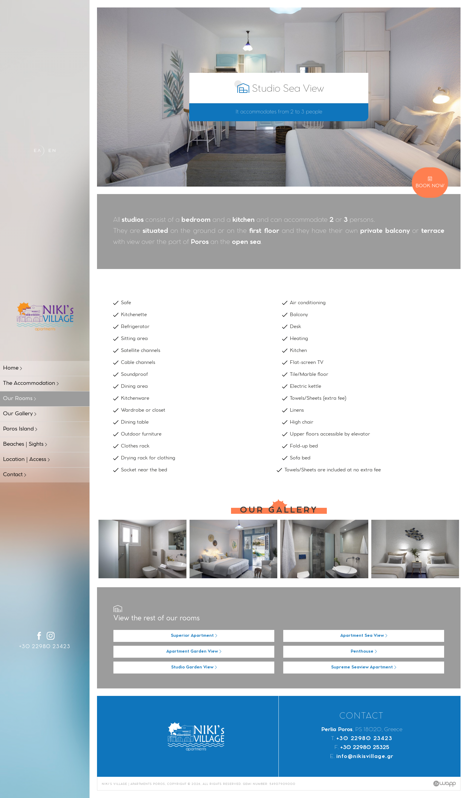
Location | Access (26, 460)
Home (12, 368)
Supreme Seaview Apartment (363, 667)
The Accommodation (31, 384)
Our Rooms (19, 399)
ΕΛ (37, 151)
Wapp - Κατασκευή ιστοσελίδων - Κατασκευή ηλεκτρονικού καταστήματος (444, 784)
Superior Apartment (194, 636)
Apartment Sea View (363, 636)
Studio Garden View (194, 667)
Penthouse (364, 651)
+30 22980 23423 (44, 647)
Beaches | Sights (25, 445)
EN (52, 151)
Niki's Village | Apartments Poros (45, 316)
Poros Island (20, 429)
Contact (14, 475)
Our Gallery (19, 414)
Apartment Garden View (193, 651)
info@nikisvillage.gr (365, 756)
